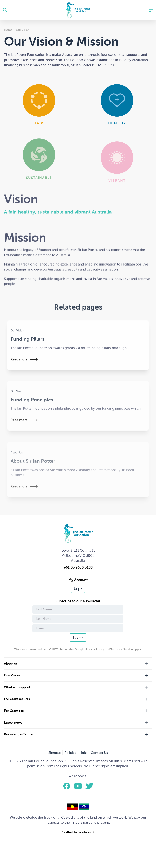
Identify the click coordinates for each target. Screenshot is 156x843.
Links (83, 753)
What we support (17, 687)
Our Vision (12, 675)
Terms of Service (121, 649)
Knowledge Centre (18, 734)
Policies (70, 753)
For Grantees (14, 711)
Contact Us (99, 753)
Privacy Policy (95, 649)
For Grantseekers (17, 699)
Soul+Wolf (86, 832)
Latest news (13, 722)
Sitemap (54, 753)
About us (11, 663)
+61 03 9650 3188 (78, 567)
